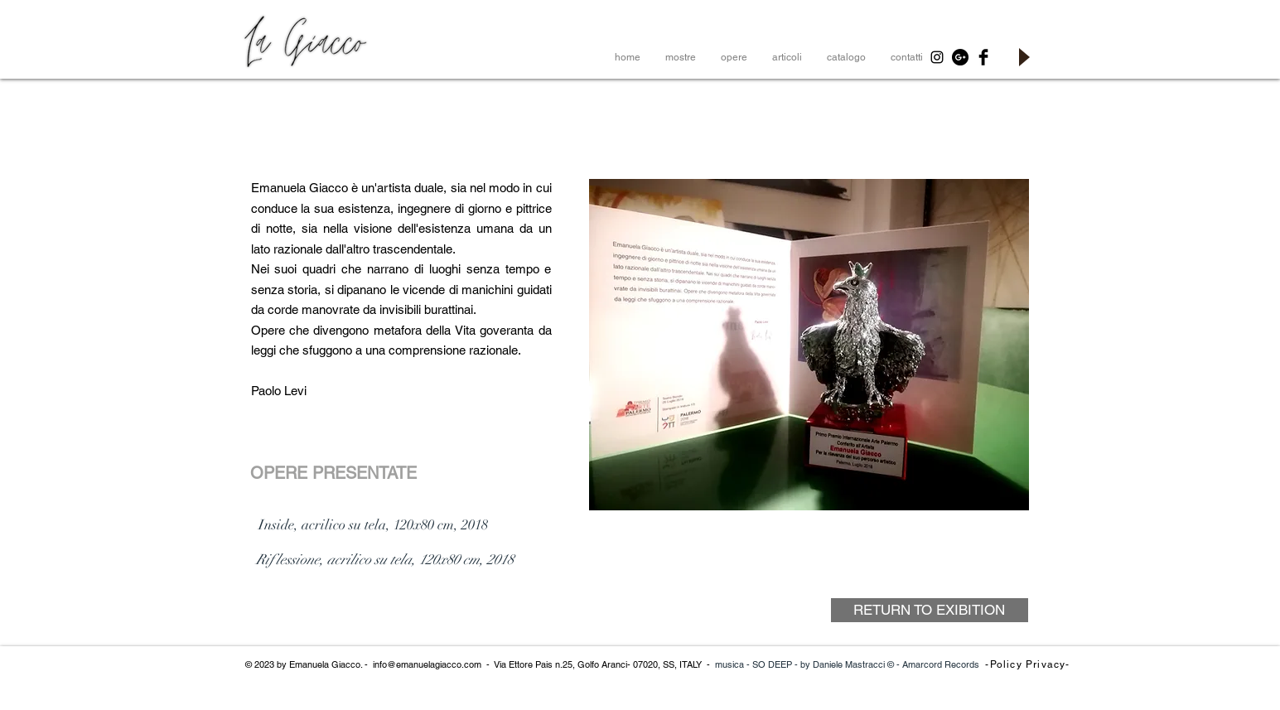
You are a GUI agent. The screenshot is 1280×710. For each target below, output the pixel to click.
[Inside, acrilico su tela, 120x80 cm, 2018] (373, 525)
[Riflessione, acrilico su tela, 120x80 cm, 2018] (385, 560)
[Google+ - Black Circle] (960, 57)
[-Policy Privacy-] (1029, 664)
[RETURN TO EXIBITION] (929, 610)
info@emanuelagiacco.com (427, 664)
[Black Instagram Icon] (937, 57)
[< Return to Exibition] (339, 634)
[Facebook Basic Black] (983, 57)
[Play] (1023, 57)
